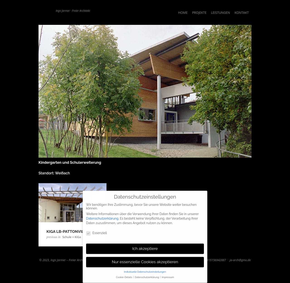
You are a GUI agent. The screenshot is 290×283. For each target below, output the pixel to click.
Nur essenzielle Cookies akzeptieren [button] (145, 260)
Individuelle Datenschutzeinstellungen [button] (145, 270)
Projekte (199, 12)
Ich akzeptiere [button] (145, 247)
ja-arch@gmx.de (240, 260)
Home (183, 12)
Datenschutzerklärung (102, 217)
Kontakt (241, 12)
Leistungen (220, 12)
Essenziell (96, 232)
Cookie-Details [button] (124, 276)
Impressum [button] (168, 276)
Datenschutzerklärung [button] (147, 276)
